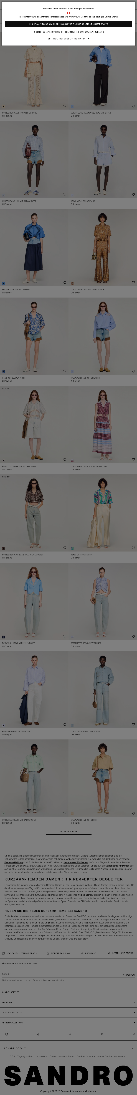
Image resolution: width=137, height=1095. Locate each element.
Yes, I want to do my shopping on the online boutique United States (68, 24)
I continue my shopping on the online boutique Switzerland (68, 32)
